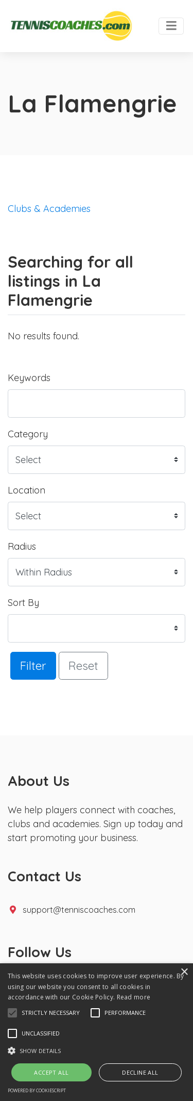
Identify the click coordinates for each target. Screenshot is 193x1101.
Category (28, 434)
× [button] (184, 972)
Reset (83, 665)
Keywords (29, 378)
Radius (22, 546)
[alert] (96, 1032)
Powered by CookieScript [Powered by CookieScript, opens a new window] (37, 1090)
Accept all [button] (51, 1072)
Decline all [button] (140, 1072)
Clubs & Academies (49, 209)
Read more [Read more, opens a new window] (134, 997)
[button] (12, 1013)
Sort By (23, 603)
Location (26, 490)
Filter (33, 665)
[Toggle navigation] (171, 26)
